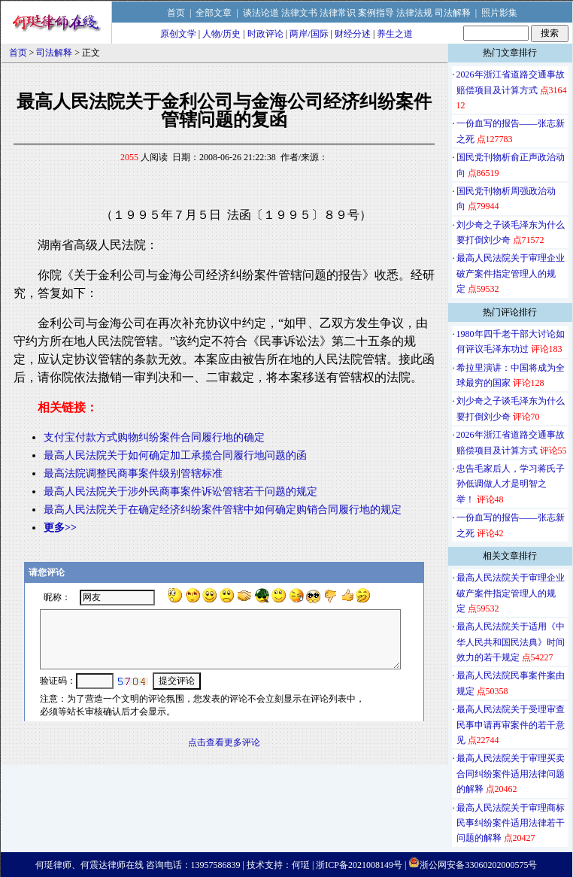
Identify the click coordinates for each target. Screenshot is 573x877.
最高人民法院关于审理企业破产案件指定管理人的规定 (510, 273)
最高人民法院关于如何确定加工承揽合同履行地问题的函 (175, 455)
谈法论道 (261, 13)
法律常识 (338, 13)
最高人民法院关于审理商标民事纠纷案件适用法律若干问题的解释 (510, 823)
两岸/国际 (309, 34)
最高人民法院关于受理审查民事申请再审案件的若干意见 (510, 724)
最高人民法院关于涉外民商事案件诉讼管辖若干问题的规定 (180, 491)
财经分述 (353, 34)
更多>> (60, 527)
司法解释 (453, 13)
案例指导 (376, 13)
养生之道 (395, 34)
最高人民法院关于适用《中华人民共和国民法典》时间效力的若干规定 (510, 642)
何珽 (301, 865)
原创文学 (178, 34)
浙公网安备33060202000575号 (478, 865)
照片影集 (499, 13)
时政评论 (265, 34)
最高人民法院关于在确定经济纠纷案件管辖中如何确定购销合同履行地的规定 (223, 509)
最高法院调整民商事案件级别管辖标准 (133, 473)
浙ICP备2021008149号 (359, 865)
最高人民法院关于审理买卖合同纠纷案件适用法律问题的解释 (510, 773)
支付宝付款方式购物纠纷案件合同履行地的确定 (154, 437)
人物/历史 (221, 34)
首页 (176, 13)
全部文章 (214, 13)
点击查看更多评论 (224, 742)
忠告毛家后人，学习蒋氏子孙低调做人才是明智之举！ (510, 484)
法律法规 (414, 13)
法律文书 (299, 13)
